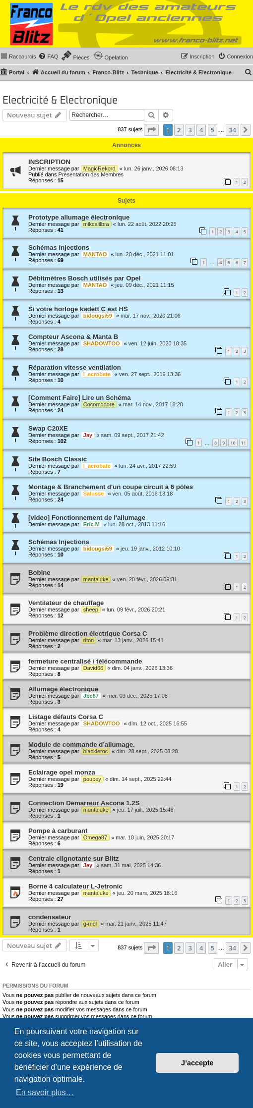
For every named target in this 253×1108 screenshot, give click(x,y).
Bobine (39, 572)
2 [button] (179, 129)
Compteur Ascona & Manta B (73, 336)
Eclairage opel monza (61, 772)
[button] (151, 130)
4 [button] (201, 129)
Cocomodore (99, 404)
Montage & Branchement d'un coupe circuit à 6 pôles (110, 487)
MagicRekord (99, 168)
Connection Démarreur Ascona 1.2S (84, 803)
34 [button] (232, 129)
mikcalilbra (96, 224)
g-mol (90, 924)
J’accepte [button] (197, 1063)
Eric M (91, 524)
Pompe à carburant (57, 830)
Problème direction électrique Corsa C (87, 633)
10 (232, 443)
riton (88, 640)
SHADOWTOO (101, 343)
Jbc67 (91, 696)
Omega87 (95, 837)
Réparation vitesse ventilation (74, 367)
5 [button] (212, 129)
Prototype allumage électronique (78, 217)
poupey (92, 779)
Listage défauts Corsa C (65, 716)
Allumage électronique (63, 689)
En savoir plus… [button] (45, 1092)
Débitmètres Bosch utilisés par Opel (84, 278)
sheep (90, 609)
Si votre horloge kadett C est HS (78, 309)
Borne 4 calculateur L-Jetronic (75, 886)
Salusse (93, 494)
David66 (93, 668)
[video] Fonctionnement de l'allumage (86, 517)
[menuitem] (48, 56)
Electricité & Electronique (60, 101)
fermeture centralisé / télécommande (85, 661)
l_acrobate (97, 374)
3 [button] (190, 129)
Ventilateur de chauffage (66, 603)
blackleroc (95, 751)
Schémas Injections (58, 247)
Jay (87, 435)
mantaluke (96, 579)
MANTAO (95, 254)
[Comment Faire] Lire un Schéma (79, 397)
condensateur (49, 917)
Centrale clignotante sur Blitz (73, 858)
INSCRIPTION (49, 162)
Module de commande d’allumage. (81, 744)
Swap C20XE (48, 428)
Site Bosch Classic (57, 459)
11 (243, 443)
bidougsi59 (97, 316)
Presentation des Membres (91, 174)
